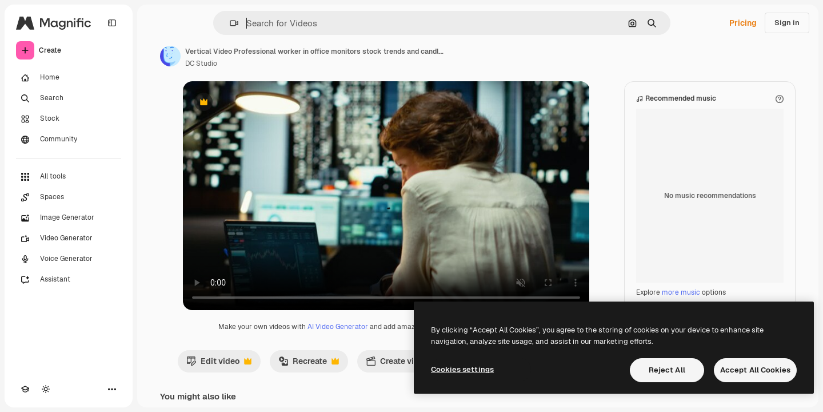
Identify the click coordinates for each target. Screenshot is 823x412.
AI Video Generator (337, 326)
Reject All (667, 370)
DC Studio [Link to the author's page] (201, 63)
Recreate (308, 364)
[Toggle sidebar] (112, 23)
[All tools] (68, 177)
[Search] (68, 98)
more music (681, 292)
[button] (229, 23)
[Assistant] (68, 280)
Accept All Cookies (755, 370)
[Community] (68, 139)
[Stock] (68, 119)
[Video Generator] (68, 238)
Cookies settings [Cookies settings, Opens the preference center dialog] (462, 369)
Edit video (218, 364)
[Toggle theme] (46, 389)
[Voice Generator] (68, 259)
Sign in (787, 22)
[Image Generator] (68, 218)
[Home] (68, 78)
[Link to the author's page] (170, 56)
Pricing (743, 23)
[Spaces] (68, 197)
